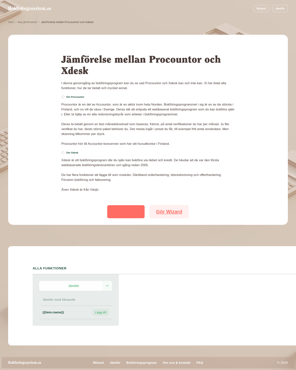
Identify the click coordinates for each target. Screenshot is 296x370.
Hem (11, 22)
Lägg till (100, 312)
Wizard (261, 8)
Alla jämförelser (27, 22)
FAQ (199, 363)
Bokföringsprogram (141, 363)
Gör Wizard (169, 211)
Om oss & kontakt (176, 363)
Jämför (280, 8)
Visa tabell (126, 211)
